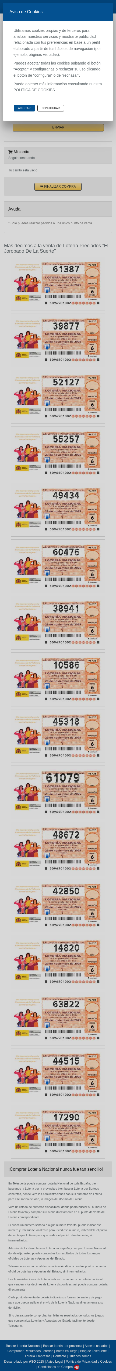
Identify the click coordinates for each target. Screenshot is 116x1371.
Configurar (51, 108)
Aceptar (24, 108)
